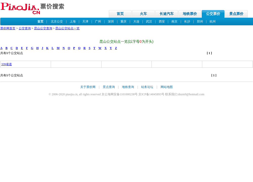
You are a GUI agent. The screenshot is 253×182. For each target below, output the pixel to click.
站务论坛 (147, 87)
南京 (174, 21)
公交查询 (25, 28)
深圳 (111, 21)
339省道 (6, 64)
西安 (162, 21)
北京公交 (57, 21)
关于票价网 (87, 87)
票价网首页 (7, 28)
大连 (136, 21)
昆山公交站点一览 (67, 28)
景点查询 (109, 87)
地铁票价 (190, 14)
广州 (98, 21)
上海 (73, 21)
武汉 (149, 21)
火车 (143, 14)
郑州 (200, 21)
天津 (85, 21)
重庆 (123, 21)
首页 (120, 14)
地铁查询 (128, 87)
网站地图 (167, 87)
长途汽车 (167, 14)
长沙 (187, 21)
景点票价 (236, 14)
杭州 (213, 21)
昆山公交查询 (43, 28)
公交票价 (213, 14)
